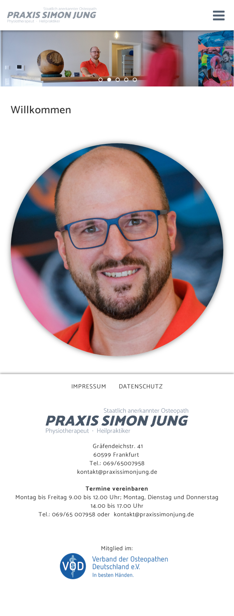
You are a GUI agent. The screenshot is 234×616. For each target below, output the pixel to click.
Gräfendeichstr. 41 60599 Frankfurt (118, 450)
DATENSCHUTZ (141, 387)
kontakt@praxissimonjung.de (117, 472)
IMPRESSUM (88, 387)
